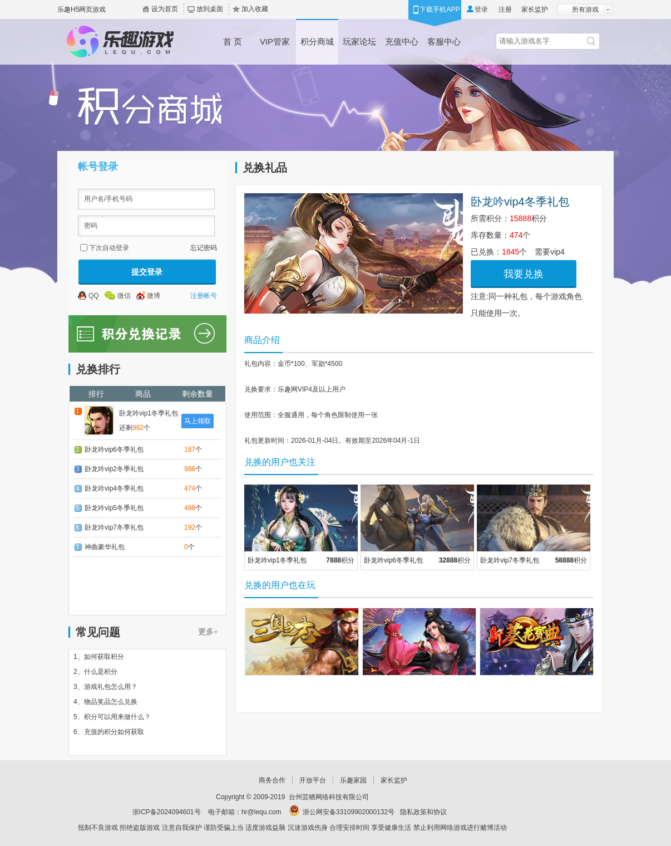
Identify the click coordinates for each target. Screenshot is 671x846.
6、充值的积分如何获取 (108, 732)
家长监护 (534, 9)
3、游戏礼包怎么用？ (105, 687)
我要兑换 (524, 274)
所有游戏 (585, 9)
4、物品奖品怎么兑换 (105, 702)
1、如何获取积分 (98, 657)
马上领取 (197, 421)
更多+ (208, 632)
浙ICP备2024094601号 (166, 812)
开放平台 (312, 780)
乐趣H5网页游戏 (81, 9)
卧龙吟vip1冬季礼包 (148, 413)
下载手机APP (440, 9)
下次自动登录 (109, 248)
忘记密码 (203, 248)
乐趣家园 (353, 780)
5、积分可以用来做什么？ (112, 717)
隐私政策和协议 (423, 812)
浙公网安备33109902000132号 (348, 812)
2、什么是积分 (95, 672)
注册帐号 (203, 296)
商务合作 (272, 780)
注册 (505, 9)
